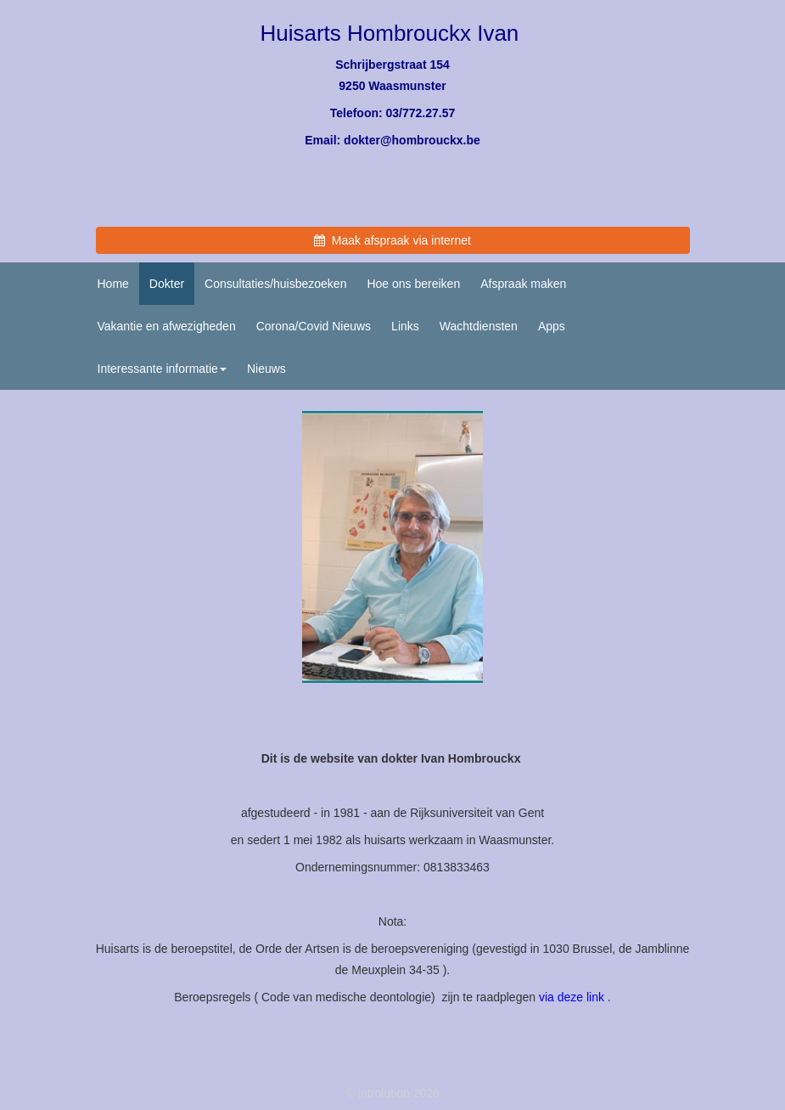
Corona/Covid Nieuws (313, 326)
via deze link (571, 997)
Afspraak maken (523, 283)
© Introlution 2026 (392, 1093)
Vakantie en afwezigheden (167, 326)
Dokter (166, 283)
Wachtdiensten (479, 326)
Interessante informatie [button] (162, 368)
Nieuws (266, 368)
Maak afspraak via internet (392, 240)
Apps (551, 326)
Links (405, 326)
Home (113, 283)
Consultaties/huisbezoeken (275, 283)
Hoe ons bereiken (413, 283)
